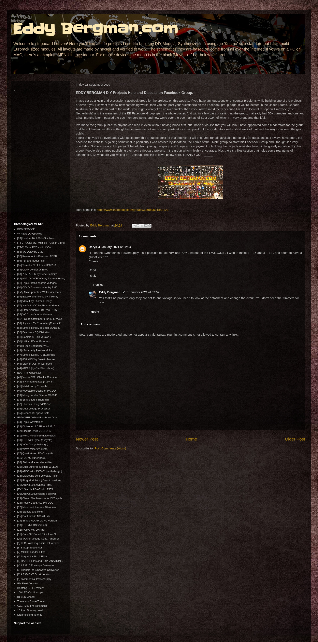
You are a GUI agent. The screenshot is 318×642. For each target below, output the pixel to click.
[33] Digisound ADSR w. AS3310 (36, 426)
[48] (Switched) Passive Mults (34, 350)
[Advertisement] (40, 157)
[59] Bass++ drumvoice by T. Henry (37, 296)
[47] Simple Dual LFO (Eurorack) (36, 354)
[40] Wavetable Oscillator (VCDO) (37, 390)
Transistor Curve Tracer (31, 601)
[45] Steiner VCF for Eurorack (34, 363)
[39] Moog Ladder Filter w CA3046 (37, 395)
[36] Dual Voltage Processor (33, 408)
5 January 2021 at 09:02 (143, 292)
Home (191, 439)
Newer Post (87, 439)
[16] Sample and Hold (30, 511)
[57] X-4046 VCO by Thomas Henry (38, 305)
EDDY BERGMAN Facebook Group (38, 417)
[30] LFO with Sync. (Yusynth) (34, 440)
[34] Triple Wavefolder (30, 421)
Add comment (91, 324)
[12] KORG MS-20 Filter (31, 529)
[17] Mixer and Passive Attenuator (37, 507)
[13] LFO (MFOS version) (32, 525)
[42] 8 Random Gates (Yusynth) (35, 381)
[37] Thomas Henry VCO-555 (34, 404)
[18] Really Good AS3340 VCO (35, 502)
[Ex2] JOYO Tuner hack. (31, 457)
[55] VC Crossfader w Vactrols (34, 314)
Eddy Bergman (109, 292)
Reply (92, 275)
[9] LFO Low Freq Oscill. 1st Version (38, 543)
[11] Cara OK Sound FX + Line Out (37, 534)
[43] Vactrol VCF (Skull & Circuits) (37, 377)
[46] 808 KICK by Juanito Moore (36, 359)
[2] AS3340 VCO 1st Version (33, 574)
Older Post (295, 439)
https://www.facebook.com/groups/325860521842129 (133, 209)
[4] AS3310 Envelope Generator (36, 565)
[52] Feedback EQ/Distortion (33, 332)
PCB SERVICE (26, 229)
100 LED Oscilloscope (30, 592)
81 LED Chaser (26, 596)
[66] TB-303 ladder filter (31, 260)
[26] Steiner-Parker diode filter (34, 462)
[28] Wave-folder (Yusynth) (32, 448)
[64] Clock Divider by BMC (32, 269)
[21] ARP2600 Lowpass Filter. (34, 484)
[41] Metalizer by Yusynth (32, 386)
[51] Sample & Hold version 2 (34, 336)
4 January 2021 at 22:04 (114, 247)
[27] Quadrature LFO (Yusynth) (35, 453)
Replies (98, 284)
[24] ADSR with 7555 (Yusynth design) (39, 471)
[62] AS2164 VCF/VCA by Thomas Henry (41, 278)
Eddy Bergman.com (95, 29)
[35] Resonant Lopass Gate (33, 413)
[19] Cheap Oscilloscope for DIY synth (39, 498)
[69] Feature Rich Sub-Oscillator (36, 238)
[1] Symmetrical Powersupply (34, 579)
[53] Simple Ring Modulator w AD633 (38, 327)
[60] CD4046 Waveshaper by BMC (37, 287)
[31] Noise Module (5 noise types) (37, 435)
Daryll (93, 247)
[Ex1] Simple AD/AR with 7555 (35, 489)
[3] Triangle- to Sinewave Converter (38, 569)
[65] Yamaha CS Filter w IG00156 (36, 265)
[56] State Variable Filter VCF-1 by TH (39, 309)
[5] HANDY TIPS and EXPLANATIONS (39, 560)
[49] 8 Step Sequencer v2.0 (33, 345)
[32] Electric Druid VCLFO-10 (34, 430)
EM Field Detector (27, 583)
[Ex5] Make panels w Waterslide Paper (39, 292)
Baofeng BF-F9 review (30, 587)
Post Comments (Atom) (110, 448)
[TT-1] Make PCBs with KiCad (34, 247)
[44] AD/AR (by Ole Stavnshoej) (35, 368)
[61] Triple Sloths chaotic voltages (37, 282)
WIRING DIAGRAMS (29, 233)
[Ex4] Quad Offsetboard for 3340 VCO (39, 318)
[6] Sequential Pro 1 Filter (32, 556)
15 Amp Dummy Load (30, 610)
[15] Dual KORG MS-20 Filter (34, 516)
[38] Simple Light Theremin (33, 399)
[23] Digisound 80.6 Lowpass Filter (37, 475)
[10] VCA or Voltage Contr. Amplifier (38, 538)
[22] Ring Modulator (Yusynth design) (39, 480)
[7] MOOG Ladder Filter (31, 552)
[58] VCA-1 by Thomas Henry (34, 301)
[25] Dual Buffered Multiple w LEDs (37, 466)
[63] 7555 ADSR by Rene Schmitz (37, 274)
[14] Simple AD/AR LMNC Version (37, 520)
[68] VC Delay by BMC (30, 251)
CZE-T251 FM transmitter (32, 605)
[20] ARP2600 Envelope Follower (36, 493)
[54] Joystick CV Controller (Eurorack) (39, 323)
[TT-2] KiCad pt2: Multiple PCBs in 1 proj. (41, 242)
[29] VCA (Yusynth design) (32, 444)
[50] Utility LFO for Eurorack (33, 341)
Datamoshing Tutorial (29, 614)
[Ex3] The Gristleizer (29, 372)
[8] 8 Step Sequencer (29, 547)
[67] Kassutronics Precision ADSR (37, 256)
